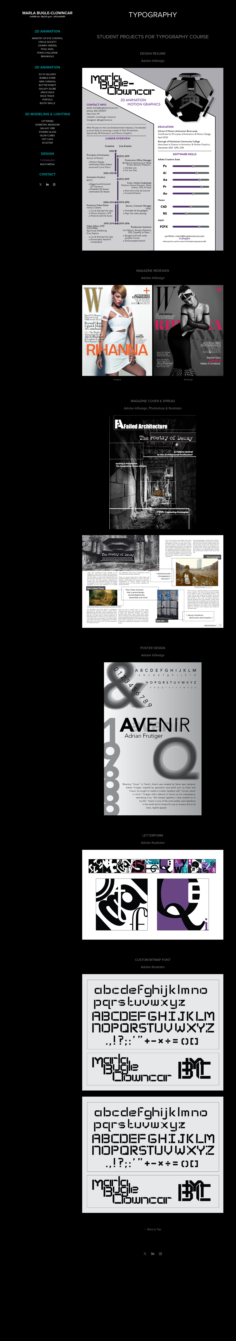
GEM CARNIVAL (47, 81)
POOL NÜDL (47, 49)
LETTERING (47, 121)
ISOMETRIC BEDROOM (47, 124)
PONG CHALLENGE (47, 52)
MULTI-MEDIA (47, 164)
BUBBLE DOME (47, 77)
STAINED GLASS (47, 131)
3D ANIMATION (47, 67)
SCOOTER (47, 142)
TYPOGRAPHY (47, 160)
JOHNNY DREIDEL (47, 45)
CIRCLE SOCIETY (47, 41)
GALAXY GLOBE (47, 88)
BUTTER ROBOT (47, 85)
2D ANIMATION (47, 31)
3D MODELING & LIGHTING (47, 114)
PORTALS (47, 99)
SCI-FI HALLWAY (47, 74)
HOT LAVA (47, 139)
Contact (47, 174)
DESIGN (47, 153)
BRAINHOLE (47, 56)
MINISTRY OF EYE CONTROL (47, 38)
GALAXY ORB (47, 128)
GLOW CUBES (47, 135)
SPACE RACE (47, 92)
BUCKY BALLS (47, 103)
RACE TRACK (47, 96)
